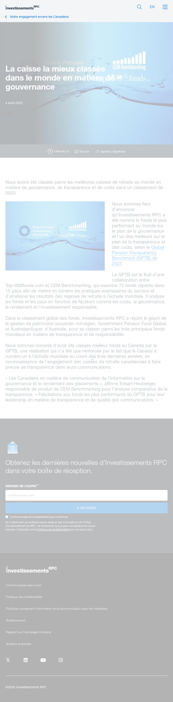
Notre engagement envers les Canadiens (39, 17)
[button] (165, 6)
